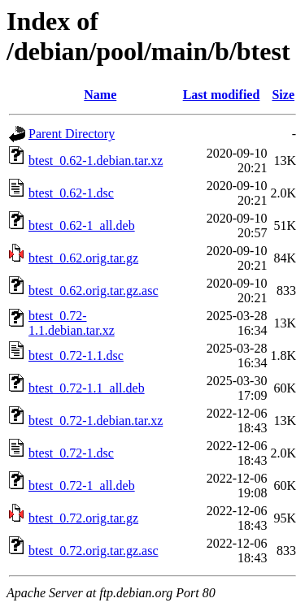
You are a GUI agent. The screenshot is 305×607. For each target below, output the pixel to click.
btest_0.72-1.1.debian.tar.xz (71, 323)
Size (283, 95)
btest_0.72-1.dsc (71, 453)
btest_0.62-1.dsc (71, 193)
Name (100, 95)
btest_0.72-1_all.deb (81, 485)
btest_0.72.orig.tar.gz (83, 518)
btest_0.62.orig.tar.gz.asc (93, 290)
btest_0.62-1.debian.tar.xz (95, 160)
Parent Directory (71, 134)
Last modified (221, 95)
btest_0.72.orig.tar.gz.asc (93, 550)
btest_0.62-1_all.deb (81, 225)
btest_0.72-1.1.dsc (76, 355)
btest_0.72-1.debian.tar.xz (95, 420)
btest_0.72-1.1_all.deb (86, 388)
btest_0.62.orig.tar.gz (83, 258)
